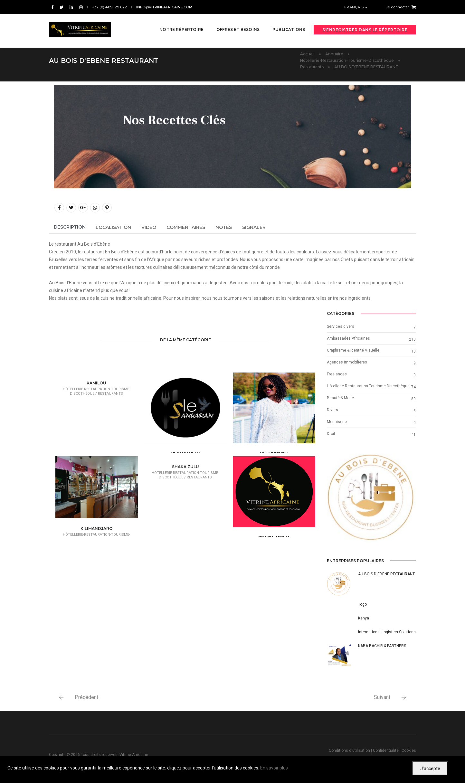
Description (70, 225)
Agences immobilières (347, 360)
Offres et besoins (231, 23)
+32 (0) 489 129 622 (109, 7)
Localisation (113, 225)
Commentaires (185, 225)
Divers (332, 407)
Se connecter (397, 7)
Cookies (409, 748)
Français (354, 7)
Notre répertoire (175, 23)
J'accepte (430, 768)
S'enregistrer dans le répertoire (364, 23)
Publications (282, 23)
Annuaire (334, 51)
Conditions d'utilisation (349, 748)
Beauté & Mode (340, 395)
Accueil (307, 51)
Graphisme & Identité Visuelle (353, 348)
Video (148, 225)
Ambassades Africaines (348, 336)
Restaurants (312, 64)
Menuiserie (337, 419)
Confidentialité (386, 748)
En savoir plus (274, 767)
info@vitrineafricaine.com (164, 7)
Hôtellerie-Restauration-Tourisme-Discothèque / (96, 389)
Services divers (340, 324)
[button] (333, 496)
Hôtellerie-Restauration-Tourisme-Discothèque (347, 58)
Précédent (86, 695)
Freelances (337, 372)
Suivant (382, 695)
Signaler (254, 225)
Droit (331, 431)
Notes (223, 225)
